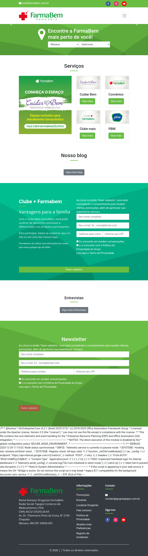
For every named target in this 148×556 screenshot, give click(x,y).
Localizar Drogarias (87, 505)
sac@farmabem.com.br (34, 3)
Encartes (81, 500)
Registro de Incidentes (82, 535)
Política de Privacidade (83, 517)
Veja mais (87, 101)
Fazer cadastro (74, 269)
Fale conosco (84, 510)
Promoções (83, 494)
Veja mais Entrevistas (74, 310)
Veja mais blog (74, 172)
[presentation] (43, 397)
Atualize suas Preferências (84, 526)
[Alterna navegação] (124, 15)
